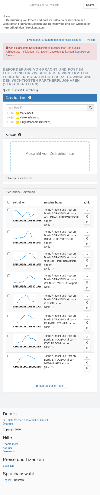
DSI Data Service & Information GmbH (25, 420)
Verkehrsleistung (25, 117)
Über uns (8, 423)
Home (6, 16)
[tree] (50, 117)
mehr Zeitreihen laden (50, 385)
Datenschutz (10, 451)
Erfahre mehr (10, 443)
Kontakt (7, 447)
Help (91, 39)
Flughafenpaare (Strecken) (31, 122)
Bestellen (8, 465)
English (7, 479)
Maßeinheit (22, 113)
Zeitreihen (19, 202)
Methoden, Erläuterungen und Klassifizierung (54, 39)
